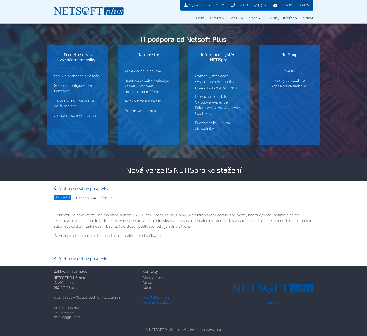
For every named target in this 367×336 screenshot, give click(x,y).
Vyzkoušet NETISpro (204, 5)
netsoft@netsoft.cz (291, 5)
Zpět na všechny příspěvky (81, 188)
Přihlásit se (272, 303)
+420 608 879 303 (248, 5)
